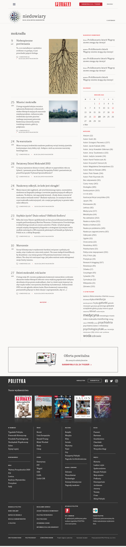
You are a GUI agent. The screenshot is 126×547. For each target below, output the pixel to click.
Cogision (64, 538)
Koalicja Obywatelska (16, 480)
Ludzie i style (99, 465)
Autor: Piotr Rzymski (92, 177)
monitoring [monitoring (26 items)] (102, 319)
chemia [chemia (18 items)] (105, 296)
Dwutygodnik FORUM (14, 538)
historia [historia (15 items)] (105, 309)
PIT (38, 465)
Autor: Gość (88, 139)
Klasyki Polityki (100, 472)
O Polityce (12, 523)
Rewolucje (87, 266)
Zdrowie (86, 287)
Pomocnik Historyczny (17, 435)
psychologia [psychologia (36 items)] (90, 329)
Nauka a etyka (89, 221)
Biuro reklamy (13, 511)
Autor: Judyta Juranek (92, 156)
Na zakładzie (88, 218)
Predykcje (87, 259)
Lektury (86, 208)
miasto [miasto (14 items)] (111, 316)
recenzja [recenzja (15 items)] (110, 330)
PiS (9, 473)
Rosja (39, 446)
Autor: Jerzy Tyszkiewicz (93, 153)
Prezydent (12, 483)
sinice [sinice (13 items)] (97, 332)
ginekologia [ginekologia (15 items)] (102, 306)
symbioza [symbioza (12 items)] (106, 332)
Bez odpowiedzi (90, 180)
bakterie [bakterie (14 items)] (86, 297)
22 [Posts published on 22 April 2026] (95, 117)
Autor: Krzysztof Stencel (93, 163)
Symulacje (87, 280)
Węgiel (39, 468)
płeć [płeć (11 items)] (105, 330)
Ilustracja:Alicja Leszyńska (94, 197)
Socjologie (87, 273)
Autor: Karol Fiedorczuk (93, 160)
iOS (66, 516)
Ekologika (87, 187)
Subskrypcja (94, 381)
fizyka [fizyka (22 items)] (95, 303)
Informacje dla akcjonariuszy (48, 527)
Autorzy (97, 489)
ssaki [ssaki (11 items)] (100, 332)
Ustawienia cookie (43, 523)
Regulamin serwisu (43, 507)
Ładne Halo (69, 538)
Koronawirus (13, 458)
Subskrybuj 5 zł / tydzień (91, 4)
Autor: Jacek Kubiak (91, 146)
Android (71, 516)
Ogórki (86, 239)
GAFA (39, 475)
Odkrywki (87, 235)
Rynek (39, 458)
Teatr (67, 449)
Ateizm (86, 136)
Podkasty (97, 479)
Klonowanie (88, 204)
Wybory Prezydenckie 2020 (19, 470)
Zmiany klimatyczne (73, 482)
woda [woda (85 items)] (87, 336)
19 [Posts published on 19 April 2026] (113, 113)
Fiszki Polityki (98, 516)
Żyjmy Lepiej (13, 449)
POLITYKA (87, 256)
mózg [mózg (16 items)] (111, 319)
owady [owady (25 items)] (90, 323)
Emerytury (41, 462)
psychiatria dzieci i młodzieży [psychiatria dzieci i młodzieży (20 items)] (95, 326)
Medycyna (87, 211)
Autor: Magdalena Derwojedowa (96, 167)
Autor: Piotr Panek (90, 174)
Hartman (97, 435)
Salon (10, 446)
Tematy (96, 492)
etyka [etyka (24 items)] (92, 300)
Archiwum (98, 485)
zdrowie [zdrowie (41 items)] (96, 336)
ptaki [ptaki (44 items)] (101, 329)
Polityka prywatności (45, 515)
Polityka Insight (30, 538)
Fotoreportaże (99, 482)
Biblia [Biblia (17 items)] (92, 296)
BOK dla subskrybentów (17, 519)
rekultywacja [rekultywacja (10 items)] (86, 332)
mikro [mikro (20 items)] (85, 319)
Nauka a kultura (90, 225)
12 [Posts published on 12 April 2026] (113, 108)
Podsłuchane (88, 249)
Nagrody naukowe (72, 485)
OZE (38, 472)
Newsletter (81, 381)
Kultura (68, 428)
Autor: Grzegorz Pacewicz (94, 143)
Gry (66, 452)
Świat (39, 428)
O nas (96, 495)
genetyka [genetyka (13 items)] (94, 306)
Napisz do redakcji (15, 515)
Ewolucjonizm (89, 191)
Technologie (70, 479)
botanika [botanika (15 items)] (98, 297)
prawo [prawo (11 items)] (96, 323)
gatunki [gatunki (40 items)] (103, 303)
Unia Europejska (43, 435)
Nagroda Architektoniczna (75, 459)
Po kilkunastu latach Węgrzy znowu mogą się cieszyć (99, 41)
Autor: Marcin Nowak (92, 170)
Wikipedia (87, 283)
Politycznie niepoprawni (93, 252)
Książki (68, 432)
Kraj (9, 466)
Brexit (39, 432)
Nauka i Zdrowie (71, 468)
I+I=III (85, 194)
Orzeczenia (88, 242)
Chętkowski (98, 446)
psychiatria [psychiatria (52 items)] (105, 323)
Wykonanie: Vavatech (82, 538)
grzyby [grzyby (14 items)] (99, 309)
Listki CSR (41, 479)
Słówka (86, 269)
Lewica (11, 476)
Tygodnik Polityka (15, 432)
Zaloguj (110, 4)
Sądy (10, 487)
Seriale (68, 442)
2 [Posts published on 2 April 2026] (99, 104)
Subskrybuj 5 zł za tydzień (75, 365)
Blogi (96, 428)
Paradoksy (87, 245)
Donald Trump (42, 439)
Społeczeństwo (100, 468)
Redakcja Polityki (14, 507)
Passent (97, 432)
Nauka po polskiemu (92, 228)
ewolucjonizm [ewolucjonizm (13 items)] (88, 304)
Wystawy (68, 446)
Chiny (39, 449)
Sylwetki (86, 276)
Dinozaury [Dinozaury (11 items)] (111, 296)
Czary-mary (88, 184)
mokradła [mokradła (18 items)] (93, 319)
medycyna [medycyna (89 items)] (91, 315)
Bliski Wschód (42, 442)
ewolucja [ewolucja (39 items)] (100, 299)
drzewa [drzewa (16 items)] (86, 300)
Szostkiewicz (99, 439)
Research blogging (91, 263)
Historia (97, 462)
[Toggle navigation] (14, 4)
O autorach (111, 21)
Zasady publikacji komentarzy (47, 511)
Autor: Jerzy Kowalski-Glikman (96, 150)
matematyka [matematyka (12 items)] (100, 312)
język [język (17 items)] (111, 309)
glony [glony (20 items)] (94, 309)
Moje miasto (98, 475)
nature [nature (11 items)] (85, 323)
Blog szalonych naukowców (28, 59)
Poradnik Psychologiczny (18, 439)
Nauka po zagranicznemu (94, 232)
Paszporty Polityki (72, 456)
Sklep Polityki (99, 499)
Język (85, 201)
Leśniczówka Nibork (46, 538)
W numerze (12, 428)
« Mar (85, 125)
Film (67, 439)
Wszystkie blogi (100, 449)
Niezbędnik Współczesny (18, 442)
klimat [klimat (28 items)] (93, 311)
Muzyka (68, 435)
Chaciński (98, 442)
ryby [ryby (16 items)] (92, 332)
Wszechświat (70, 475)
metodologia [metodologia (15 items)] (104, 316)
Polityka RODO (42, 519)
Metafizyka (88, 215)
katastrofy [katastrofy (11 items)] (86, 312)
